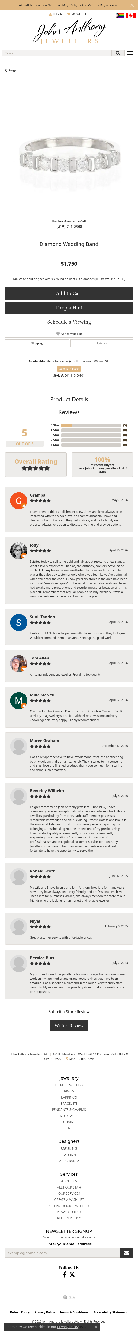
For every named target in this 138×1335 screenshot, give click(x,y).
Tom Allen (39, 658)
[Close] (132, 5)
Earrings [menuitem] (69, 1097)
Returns (102, 343)
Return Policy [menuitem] (69, 1218)
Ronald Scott (42, 871)
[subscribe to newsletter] (126, 1253)
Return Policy (20, 1312)
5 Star (55, 425)
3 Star (55, 435)
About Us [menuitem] (69, 1181)
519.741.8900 (52, 1059)
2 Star (55, 440)
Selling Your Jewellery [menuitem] (69, 1206)
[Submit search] (118, 53)
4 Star (55, 430)
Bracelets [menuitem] (69, 1103)
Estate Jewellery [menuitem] (69, 1085)
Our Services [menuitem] (69, 1193)
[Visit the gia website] (69, 1297)
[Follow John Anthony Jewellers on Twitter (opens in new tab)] (72, 1275)
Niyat (35, 921)
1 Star (55, 445)
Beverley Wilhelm (47, 790)
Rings (12, 70)
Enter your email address (69, 1243)
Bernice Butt (42, 958)
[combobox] (57, 53)
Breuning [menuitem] (69, 1149)
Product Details (69, 399)
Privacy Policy (45, 1312)
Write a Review (69, 1025)
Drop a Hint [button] (69, 307)
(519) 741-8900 (69, 226)
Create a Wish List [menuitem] (69, 1200)
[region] (69, 151)
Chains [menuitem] (69, 1122)
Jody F (36, 545)
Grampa (37, 495)
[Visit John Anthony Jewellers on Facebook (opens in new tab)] (65, 1275)
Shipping (37, 343)
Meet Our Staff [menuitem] (69, 1187)
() (125, 425)
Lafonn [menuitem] (69, 1155)
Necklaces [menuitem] (69, 1116)
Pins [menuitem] (69, 1128)
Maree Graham (44, 740)
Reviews (69, 412)
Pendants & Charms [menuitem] (69, 1110)
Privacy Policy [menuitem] (69, 1212)
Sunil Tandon (42, 617)
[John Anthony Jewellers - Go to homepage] (69, 32)
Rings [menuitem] (69, 1091)
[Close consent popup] (96, 1327)
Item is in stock (69, 368)
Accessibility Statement (110, 1312)
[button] (55, 14)
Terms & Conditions (74, 1312)
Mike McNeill (43, 695)
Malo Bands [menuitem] (69, 1161)
